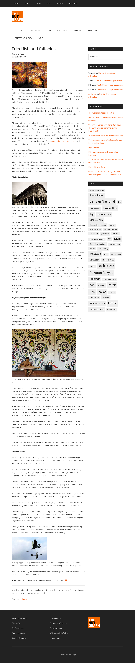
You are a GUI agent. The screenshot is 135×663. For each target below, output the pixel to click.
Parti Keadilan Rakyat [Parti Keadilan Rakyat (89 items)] (110, 279)
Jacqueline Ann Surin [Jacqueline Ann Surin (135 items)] (98, 244)
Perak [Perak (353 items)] (112, 285)
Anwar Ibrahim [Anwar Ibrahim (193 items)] (97, 195)
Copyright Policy (56, 628)
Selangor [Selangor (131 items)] (106, 297)
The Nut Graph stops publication (109, 80)
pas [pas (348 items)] (92, 285)
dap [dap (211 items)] (92, 214)
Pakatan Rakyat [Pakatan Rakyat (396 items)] (101, 273)
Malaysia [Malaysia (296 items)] (95, 254)
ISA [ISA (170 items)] (109, 239)
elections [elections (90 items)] (112, 225)
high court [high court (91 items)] (115, 233)
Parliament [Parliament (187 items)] (95, 279)
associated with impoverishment (63, 141)
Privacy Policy (55, 638)
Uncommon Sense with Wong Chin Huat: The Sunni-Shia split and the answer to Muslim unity (104, 128)
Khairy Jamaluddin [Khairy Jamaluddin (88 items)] (114, 244)
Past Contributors (18, 633)
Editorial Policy (55, 618)
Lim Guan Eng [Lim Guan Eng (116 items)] (103, 249)
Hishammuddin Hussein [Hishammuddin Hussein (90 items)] (97, 239)
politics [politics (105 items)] (112, 292)
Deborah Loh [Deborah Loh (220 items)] (104, 214)
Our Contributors (18, 628)
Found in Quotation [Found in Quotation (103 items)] (110, 229)
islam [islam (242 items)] (117, 238)
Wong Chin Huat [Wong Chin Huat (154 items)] (97, 309)
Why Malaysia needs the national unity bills (105, 135)
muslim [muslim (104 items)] (92, 266)
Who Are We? (16, 623)
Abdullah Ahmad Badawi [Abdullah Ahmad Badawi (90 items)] (97, 190)
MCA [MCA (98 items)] (105, 254)
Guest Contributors (19, 638)
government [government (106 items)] (105, 233)
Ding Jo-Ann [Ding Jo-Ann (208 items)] (96, 220)
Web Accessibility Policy (59, 633)
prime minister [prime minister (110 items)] (94, 297)
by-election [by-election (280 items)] (110, 208)
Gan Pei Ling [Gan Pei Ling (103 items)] (94, 233)
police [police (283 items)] (102, 292)
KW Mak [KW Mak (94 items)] (92, 249)
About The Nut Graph (19, 618)
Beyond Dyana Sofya (96, 167)
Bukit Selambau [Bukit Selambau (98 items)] (95, 209)
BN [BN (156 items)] (119, 202)
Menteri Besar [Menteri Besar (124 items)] (116, 254)
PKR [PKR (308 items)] (92, 292)
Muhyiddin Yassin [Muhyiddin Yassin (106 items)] (108, 260)
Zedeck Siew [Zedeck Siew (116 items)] (111, 310)
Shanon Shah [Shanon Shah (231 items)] (97, 303)
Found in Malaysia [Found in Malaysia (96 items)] (95, 229)
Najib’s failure (93, 147)
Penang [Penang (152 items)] (101, 285)
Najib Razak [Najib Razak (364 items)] (106, 266)
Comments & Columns (58, 623)
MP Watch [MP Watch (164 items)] (94, 260)
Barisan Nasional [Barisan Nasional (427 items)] (102, 201)
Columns (23, 599)
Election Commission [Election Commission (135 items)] (98, 225)
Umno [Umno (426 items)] (112, 303)
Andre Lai (92, 94)
